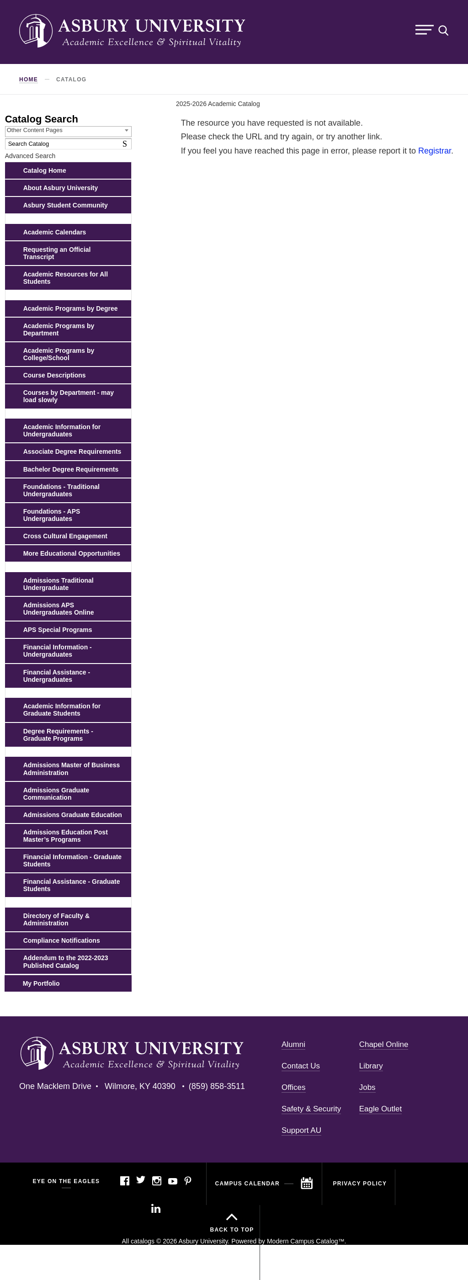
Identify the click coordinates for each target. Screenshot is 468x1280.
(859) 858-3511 (217, 1086)
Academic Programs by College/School (59, 354)
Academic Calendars (54, 232)
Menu (424, 30)
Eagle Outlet (380, 1109)
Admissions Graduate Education (72, 814)
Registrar (434, 150)
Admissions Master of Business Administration (71, 768)
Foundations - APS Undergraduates (51, 515)
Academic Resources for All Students (65, 278)
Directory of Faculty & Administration (56, 919)
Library (371, 1066)
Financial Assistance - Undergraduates (56, 676)
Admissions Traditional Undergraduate (58, 584)
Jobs (367, 1087)
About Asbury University (60, 187)
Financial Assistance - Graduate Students (71, 885)
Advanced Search (30, 155)
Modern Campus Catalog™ (306, 1241)
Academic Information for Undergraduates (62, 430)
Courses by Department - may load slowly (68, 396)
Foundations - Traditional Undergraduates (61, 490)
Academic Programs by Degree (70, 308)
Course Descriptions (54, 375)
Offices (294, 1087)
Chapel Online (384, 1044)
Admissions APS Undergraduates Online (58, 608)
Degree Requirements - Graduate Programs (58, 735)
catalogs (142, 1241)
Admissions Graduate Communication (56, 793)
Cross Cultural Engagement (65, 536)
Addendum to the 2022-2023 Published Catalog (65, 961)
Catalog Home (44, 170)
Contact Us (301, 1066)
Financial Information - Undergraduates (57, 650)
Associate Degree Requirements (72, 451)
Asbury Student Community (65, 205)
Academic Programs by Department (59, 329)
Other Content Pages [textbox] (35, 130)
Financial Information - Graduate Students (72, 860)
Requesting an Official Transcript (57, 253)
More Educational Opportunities (71, 553)
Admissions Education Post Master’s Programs (65, 836)
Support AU (301, 1130)
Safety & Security (311, 1109)
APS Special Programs (57, 629)
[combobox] (68, 131)
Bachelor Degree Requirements (71, 469)
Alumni (293, 1044)
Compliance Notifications (61, 940)
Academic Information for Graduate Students (62, 709)
